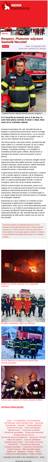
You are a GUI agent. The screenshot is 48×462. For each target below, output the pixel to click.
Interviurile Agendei (33, 428)
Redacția (21, 451)
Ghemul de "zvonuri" (37, 437)
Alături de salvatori (14, 440)
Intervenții (39, 423)
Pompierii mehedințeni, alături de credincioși (18, 323)
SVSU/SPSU (13, 444)
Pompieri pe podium (12, 447)
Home (9, 420)
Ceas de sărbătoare (32, 440)
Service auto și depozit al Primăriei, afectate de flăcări (22, 400)
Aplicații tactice (14, 430)
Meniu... (5, 33)
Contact (30, 451)
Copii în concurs (14, 449)
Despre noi (11, 451)
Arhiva (38, 451)
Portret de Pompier (15, 428)
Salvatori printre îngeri (14, 442)
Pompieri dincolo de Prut (24, 435)
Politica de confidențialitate (16, 454)
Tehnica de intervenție (34, 432)
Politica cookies (35, 454)
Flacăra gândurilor (34, 425)
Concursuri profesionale (30, 444)
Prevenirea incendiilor (31, 430)
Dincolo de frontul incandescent (14, 437)
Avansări (21, 425)
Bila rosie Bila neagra (31, 449)
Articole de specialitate (13, 432)
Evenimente (11, 425)
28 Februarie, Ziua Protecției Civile (19, 423)
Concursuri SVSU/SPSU (33, 447)
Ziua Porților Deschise (34, 442)
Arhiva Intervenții (12, 407)
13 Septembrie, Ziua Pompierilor (27, 420)
